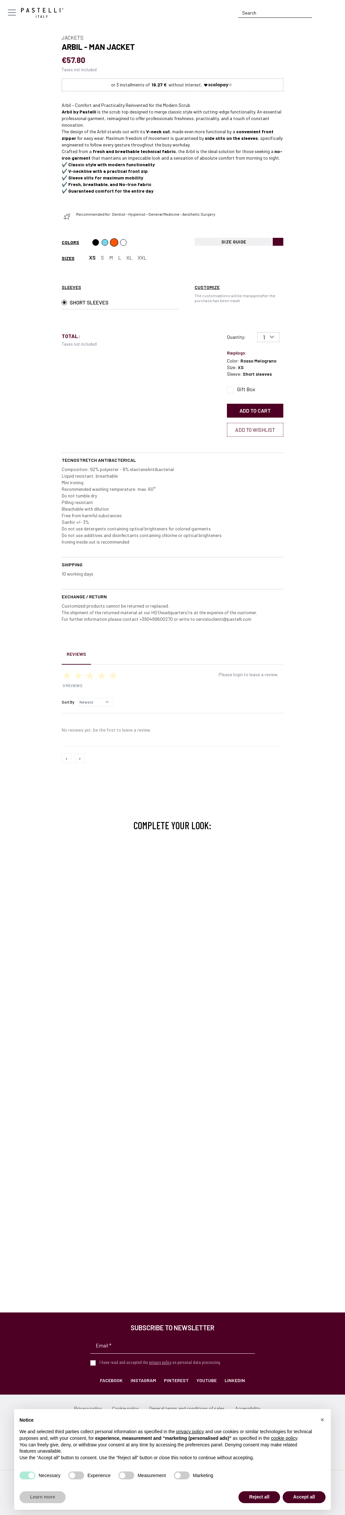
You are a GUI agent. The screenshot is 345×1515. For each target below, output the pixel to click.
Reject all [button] (259, 1496)
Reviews (76, 654)
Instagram (143, 1380)
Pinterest (176, 1380)
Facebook (111, 1380)
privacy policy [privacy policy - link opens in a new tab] (190, 1431)
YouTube (207, 1380)
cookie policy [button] (284, 1438)
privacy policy (160, 1362)
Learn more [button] (42, 1496)
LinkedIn (235, 1380)
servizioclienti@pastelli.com (223, 619)
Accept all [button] (304, 1496)
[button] (322, 1419)
